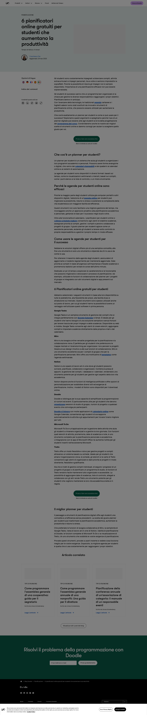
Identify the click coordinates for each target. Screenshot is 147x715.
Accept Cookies (120, 711)
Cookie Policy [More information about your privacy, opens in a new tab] (31, 713)
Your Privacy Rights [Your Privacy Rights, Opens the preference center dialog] (106, 711)
